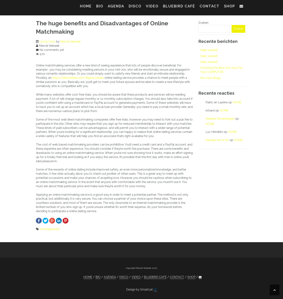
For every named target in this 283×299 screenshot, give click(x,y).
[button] (241, 7)
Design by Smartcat (141, 290)
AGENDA (116, 6)
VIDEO (152, 6)
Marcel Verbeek (70, 41)
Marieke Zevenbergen (220, 118)
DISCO (135, 6)
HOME (86, 6)
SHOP (229, 6)
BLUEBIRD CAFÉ (179, 6)
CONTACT (209, 6)
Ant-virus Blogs (210, 78)
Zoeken (203, 22)
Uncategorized (49, 229)
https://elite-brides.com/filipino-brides (78, 77)
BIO (99, 6)
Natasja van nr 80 (217, 140)
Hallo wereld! (209, 50)
